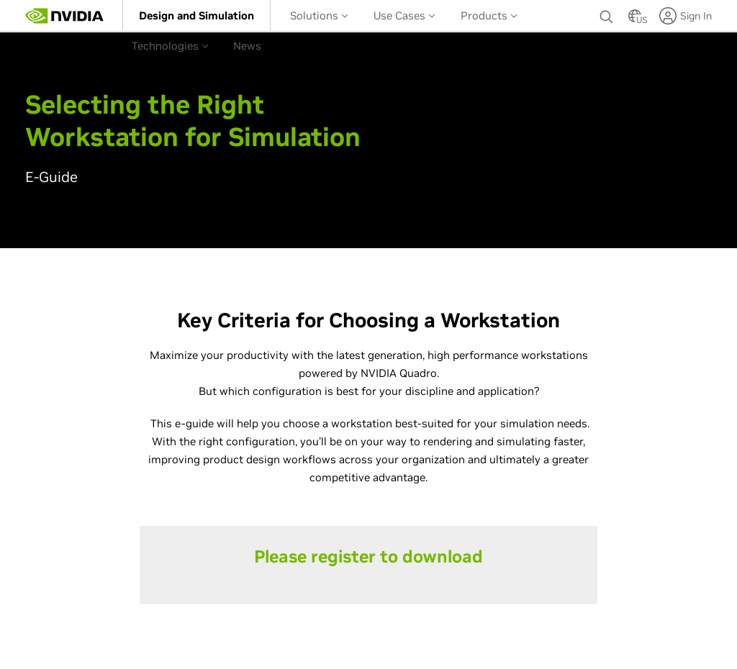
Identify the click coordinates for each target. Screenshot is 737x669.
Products (489, 15)
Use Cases (404, 15)
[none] (606, 16)
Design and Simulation (196, 15)
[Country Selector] (634, 20)
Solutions (319, 15)
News (247, 46)
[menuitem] (196, 15)
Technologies (170, 46)
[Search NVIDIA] (606, 13)
